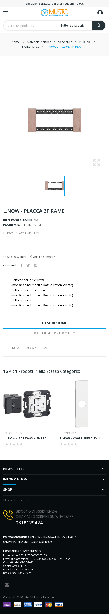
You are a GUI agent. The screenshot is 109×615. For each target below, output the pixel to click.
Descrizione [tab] (54, 322)
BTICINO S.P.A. (32, 225)
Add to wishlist (15, 257)
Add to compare (42, 257)
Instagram (7, 585)
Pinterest (35, 265)
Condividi (21, 265)
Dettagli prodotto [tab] (54, 333)
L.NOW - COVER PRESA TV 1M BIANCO (82, 438)
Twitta (28, 265)
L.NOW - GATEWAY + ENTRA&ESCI (27, 438)
